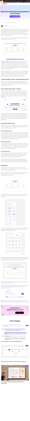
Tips (3, 22)
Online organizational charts (5, 61)
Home (1, 22)
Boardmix (2, 300)
